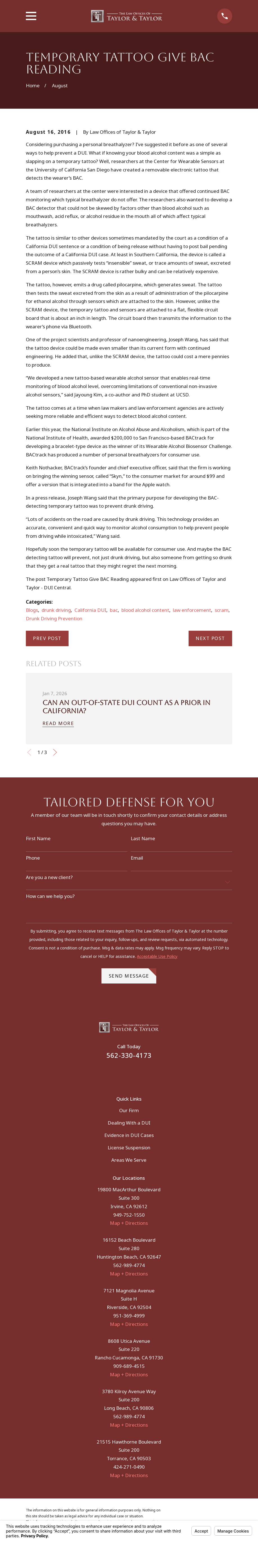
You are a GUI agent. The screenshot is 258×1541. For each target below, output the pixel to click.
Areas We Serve (128, 1160)
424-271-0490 (129, 1467)
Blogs (32, 610)
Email (137, 858)
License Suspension (129, 1147)
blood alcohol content (145, 610)
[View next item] (55, 752)
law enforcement (192, 610)
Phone (33, 858)
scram (221, 610)
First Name (38, 838)
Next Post (210, 638)
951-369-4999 (129, 1315)
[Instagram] (136, 1074)
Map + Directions (129, 1223)
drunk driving (56, 610)
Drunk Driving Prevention (54, 618)
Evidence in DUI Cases (129, 1135)
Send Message (133, 973)
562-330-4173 (129, 1055)
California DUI (90, 610)
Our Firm (129, 1110)
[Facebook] (121, 1074)
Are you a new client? (49, 877)
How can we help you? (50, 896)
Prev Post (47, 638)
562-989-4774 (129, 1265)
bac (114, 610)
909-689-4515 (129, 1366)
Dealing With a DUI (129, 1122)
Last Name (143, 838)
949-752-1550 (129, 1215)
